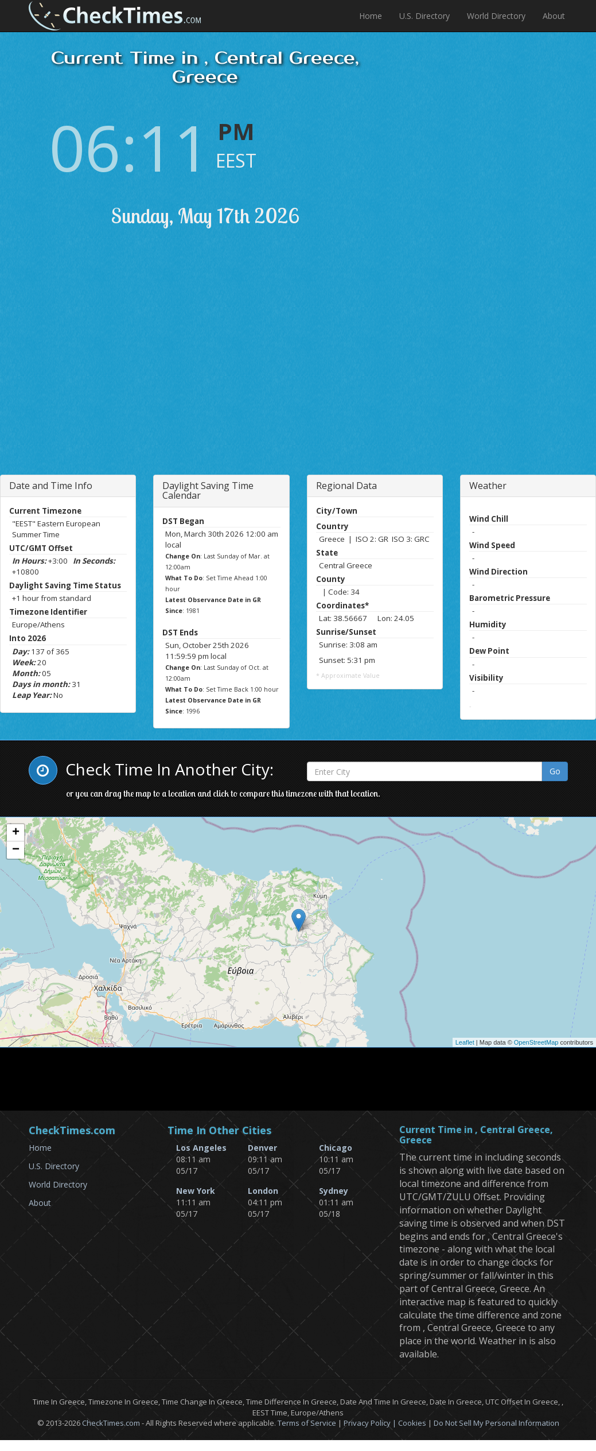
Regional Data (346, 485)
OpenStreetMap (536, 1042)
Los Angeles (201, 1147)
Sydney (333, 1190)
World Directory (496, 15)
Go (555, 771)
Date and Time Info (50, 485)
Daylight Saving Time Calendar (208, 490)
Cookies (412, 1423)
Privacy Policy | (371, 1423)
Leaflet (464, 1042)
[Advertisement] (133, 365)
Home (370, 15)
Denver (262, 1147)
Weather (488, 485)
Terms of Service (307, 1423)
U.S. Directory (424, 15)
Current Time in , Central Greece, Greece (476, 1135)
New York (195, 1190)
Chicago (335, 1147)
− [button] (16, 850)
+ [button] (16, 832)
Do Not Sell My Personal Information (496, 1423)
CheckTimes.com (111, 1423)
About (554, 15)
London (263, 1190)
